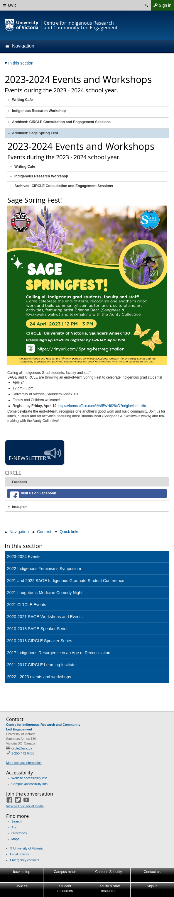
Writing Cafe (22, 100)
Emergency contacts (24, 860)
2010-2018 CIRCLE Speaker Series (39, 640)
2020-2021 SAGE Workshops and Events (44, 616)
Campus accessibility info (29, 784)
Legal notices (19, 854)
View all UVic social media (25, 806)
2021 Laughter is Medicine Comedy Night (44, 592)
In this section (24, 546)
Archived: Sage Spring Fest (35, 133)
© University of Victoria (26, 848)
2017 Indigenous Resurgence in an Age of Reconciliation (58, 652)
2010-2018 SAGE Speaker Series (37, 628)
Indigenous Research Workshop (39, 111)
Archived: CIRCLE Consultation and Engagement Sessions (61, 122)
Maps (15, 839)
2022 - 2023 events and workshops (39, 676)
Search (16, 821)
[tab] (87, 100)
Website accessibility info (29, 778)
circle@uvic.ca (21, 748)
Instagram (20, 506)
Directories (19, 833)
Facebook (19, 482)
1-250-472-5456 (22, 753)
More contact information (24, 762)
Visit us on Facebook (38, 493)
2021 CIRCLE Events (26, 604)
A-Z (14, 827)
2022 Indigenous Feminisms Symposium (44, 568)
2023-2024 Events (23, 556)
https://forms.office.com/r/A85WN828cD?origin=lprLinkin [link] (102, 406)
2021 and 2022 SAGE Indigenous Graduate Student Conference (65, 580)
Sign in (161, 5)
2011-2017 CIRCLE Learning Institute (41, 664)
